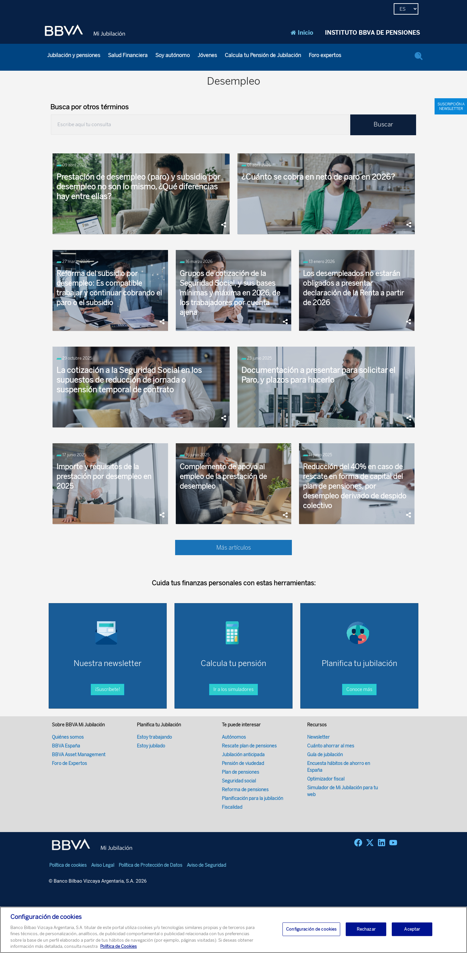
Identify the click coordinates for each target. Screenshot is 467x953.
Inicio (302, 32)
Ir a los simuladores (233, 664)
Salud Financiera (128, 55)
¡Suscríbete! (107, 664)
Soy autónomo (172, 55)
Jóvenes (207, 55)
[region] (233, 930)
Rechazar (366, 929)
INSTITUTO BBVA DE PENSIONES (372, 32)
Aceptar (412, 929)
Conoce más (359, 664)
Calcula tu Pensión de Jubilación (263, 55)
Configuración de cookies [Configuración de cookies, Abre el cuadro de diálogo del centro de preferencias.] (311, 929)
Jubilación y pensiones (73, 55)
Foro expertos (325, 55)
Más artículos (233, 547)
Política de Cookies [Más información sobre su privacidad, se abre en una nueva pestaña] (118, 946)
